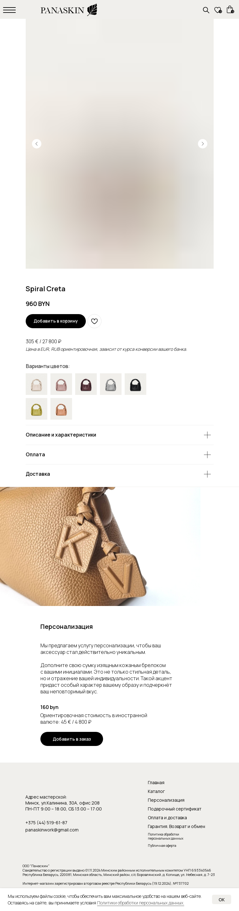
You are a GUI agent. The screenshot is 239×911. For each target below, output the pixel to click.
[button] (71, 739)
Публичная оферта (162, 845)
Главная (156, 782)
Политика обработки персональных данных (165, 836)
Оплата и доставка (167, 817)
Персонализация (166, 800)
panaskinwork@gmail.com (52, 830)
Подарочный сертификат (174, 809)
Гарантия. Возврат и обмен (176, 826)
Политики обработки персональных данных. (140, 903)
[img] (86, 384)
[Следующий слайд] (202, 143)
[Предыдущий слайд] (36, 143)
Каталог (156, 791)
